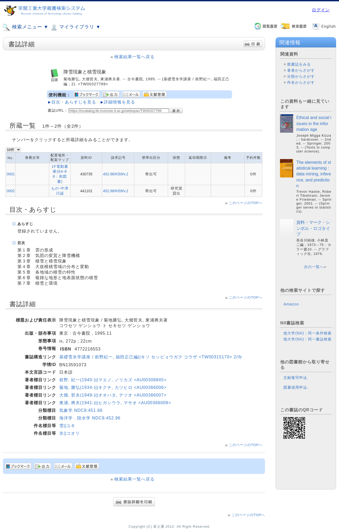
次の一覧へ (314, 267)
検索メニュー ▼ (25, 27)
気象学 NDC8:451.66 (80, 410)
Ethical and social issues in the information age (313, 123)
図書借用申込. (295, 387)
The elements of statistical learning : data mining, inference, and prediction (313, 174)
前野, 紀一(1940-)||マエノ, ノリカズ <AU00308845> (112, 380)
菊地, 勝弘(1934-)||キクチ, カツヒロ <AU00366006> (112, 387)
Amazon (291, 304)
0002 (11, 191)
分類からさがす (301, 76)
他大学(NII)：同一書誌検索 (307, 339)
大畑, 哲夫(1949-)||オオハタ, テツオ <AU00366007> (112, 395)
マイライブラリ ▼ (75, 27)
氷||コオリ (69, 433)
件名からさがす (301, 82)
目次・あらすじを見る (73, 102)
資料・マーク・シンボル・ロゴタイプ (313, 228)
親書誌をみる (299, 64)
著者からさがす (301, 70)
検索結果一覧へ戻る (134, 57)
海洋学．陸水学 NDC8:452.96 (89, 418)
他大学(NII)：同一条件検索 (307, 333)
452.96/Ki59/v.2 (115, 174)
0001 (11, 174)
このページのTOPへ (245, 203)
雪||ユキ (67, 425)
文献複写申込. (295, 377)
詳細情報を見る (119, 102)
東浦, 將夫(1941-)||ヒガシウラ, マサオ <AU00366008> (115, 403)
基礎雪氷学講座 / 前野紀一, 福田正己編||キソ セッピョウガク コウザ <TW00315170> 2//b (150, 357)
